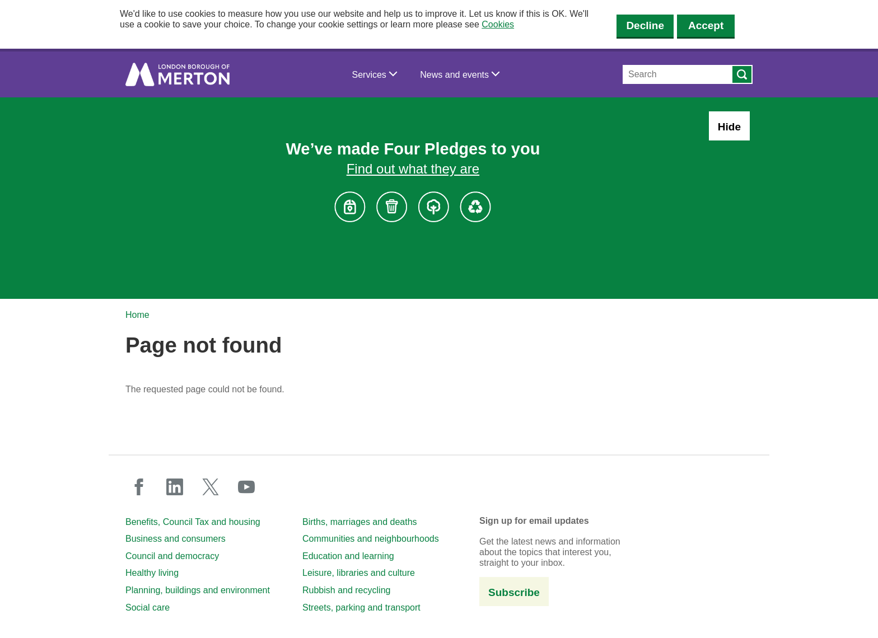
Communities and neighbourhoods (370, 538)
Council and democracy (172, 556)
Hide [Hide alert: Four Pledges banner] (729, 127)
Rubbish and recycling (346, 590)
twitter (210, 486)
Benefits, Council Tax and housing (192, 522)
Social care (147, 607)
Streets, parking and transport (361, 607)
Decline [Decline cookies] (645, 25)
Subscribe (514, 592)
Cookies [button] (498, 24)
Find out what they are (413, 168)
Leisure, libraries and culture (358, 573)
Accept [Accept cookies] (705, 25)
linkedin (174, 486)
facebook (138, 486)
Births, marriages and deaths (359, 522)
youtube (246, 486)
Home (137, 315)
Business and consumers (175, 538)
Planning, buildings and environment (197, 590)
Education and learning (348, 556)
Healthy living (152, 573)
